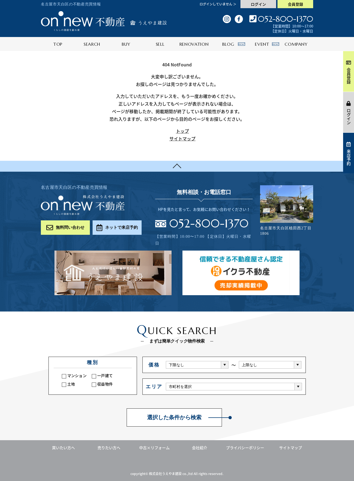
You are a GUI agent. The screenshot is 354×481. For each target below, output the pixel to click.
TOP (57, 44)
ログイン (258, 4)
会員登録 (295, 4)
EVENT (267, 44)
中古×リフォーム (154, 447)
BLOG (233, 44)
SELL (160, 44)
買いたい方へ (63, 447)
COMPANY (296, 44)
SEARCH (92, 44)
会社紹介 (199, 447)
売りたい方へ (108, 447)
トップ (182, 131)
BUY (126, 44)
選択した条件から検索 (174, 417)
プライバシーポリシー (245, 447)
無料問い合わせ (65, 227)
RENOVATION (194, 44)
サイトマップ (182, 138)
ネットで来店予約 (117, 227)
